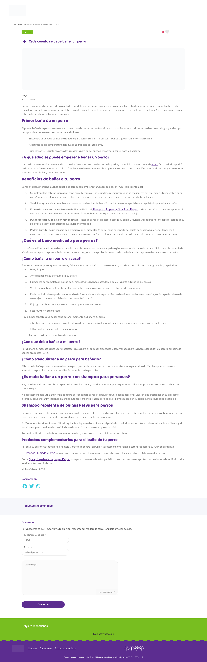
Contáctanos (46, 648)
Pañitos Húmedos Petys (40, 452)
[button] (25, 486)
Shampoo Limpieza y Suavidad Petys (115, 209)
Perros (27, 32)
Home (63, 11)
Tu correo (29, 547)
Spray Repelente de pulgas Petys (49, 459)
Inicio (16, 24)
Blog (96, 11)
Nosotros (32, 648)
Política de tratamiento (65, 648)
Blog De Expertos (25, 24)
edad (155, 164)
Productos (80, 11)
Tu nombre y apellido (35, 535)
